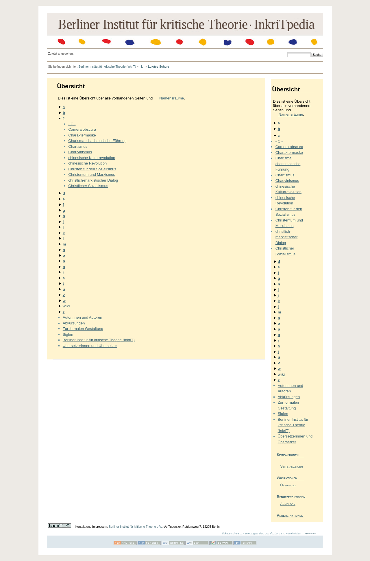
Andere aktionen (290, 515)
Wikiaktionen (287, 478)
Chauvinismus (80, 152)
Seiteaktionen (288, 455)
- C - (71, 124)
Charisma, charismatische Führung (97, 141)
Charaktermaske (82, 135)
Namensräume (171, 98)
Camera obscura (82, 129)
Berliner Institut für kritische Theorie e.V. (135, 526)
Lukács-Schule (158, 66)
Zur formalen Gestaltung (83, 328)
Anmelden (287, 504)
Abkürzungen (74, 323)
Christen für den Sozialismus (92, 169)
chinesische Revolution (87, 163)
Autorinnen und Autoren (82, 317)
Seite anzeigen (291, 466)
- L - (142, 66)
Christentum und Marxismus (91, 174)
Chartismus (77, 146)
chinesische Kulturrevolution (91, 158)
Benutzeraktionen (290, 496)
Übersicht (288, 485)
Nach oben (310, 533)
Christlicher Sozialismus (88, 186)
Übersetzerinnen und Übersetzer (90, 346)
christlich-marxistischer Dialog (93, 180)
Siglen (68, 334)
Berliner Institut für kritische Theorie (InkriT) (107, 66)
